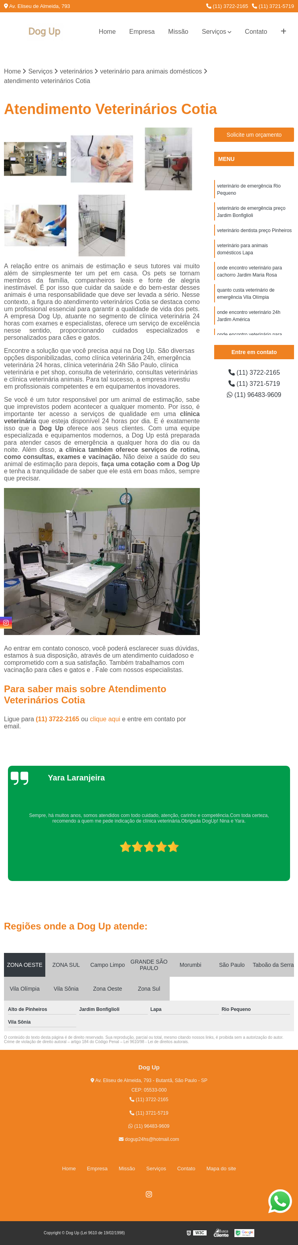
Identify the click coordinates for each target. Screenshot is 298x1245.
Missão (178, 31)
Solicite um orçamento (254, 135)
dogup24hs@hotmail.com (149, 1139)
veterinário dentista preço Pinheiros (254, 230)
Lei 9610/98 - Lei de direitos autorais (156, 1042)
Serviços (214, 31)
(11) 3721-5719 (273, 6)
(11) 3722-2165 (227, 6)
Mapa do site (221, 1168)
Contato (256, 31)
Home (107, 31)
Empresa (142, 31)
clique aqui (105, 719)
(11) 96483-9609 (254, 394)
